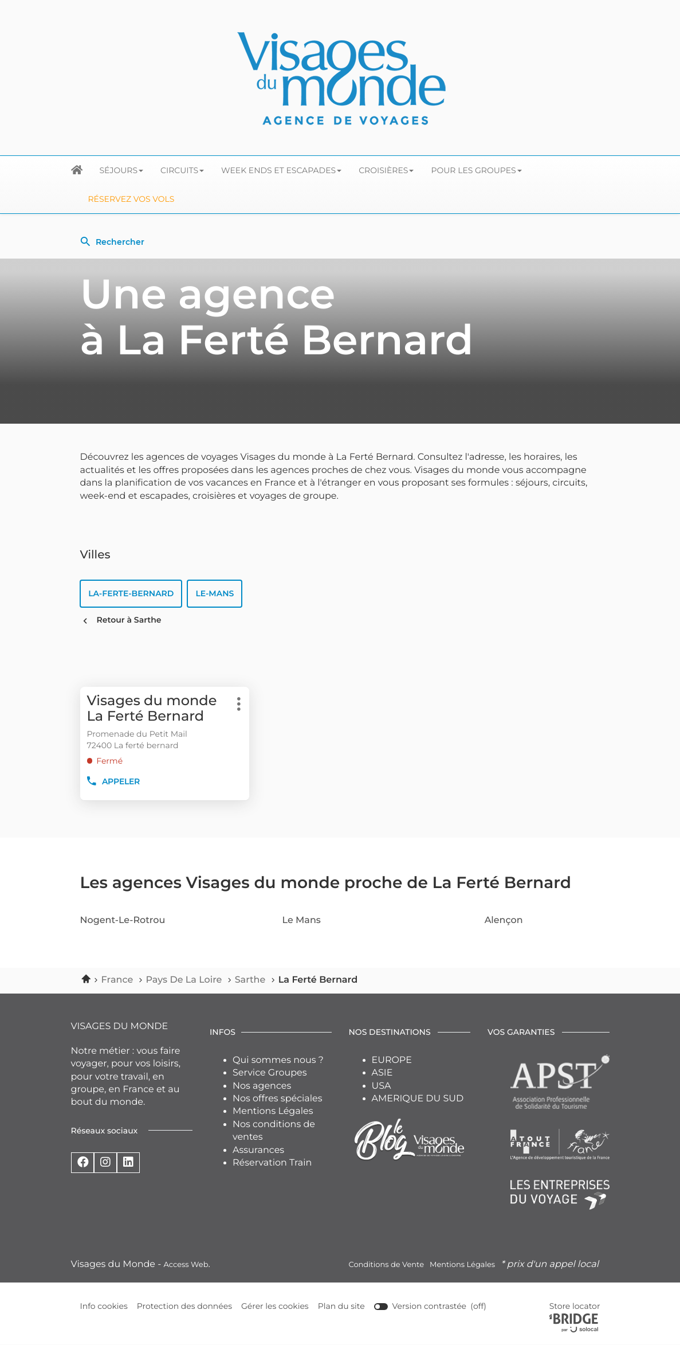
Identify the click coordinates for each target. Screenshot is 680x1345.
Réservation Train (272, 1163)
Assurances (258, 1150)
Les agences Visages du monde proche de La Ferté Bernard (325, 883)
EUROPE (392, 1060)
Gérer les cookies (275, 1306)
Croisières (386, 170)
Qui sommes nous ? (278, 1060)
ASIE (382, 1073)
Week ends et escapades (281, 170)
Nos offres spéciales (278, 1099)
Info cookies (104, 1306)
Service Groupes (270, 1073)
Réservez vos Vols (131, 199)
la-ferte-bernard (131, 593)
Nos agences (262, 1086)
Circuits (182, 170)
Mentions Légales (273, 1112)
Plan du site (341, 1306)
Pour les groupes (476, 170)
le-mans (215, 593)
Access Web (186, 1264)
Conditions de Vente (386, 1264)
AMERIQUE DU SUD (418, 1099)
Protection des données (185, 1306)
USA (381, 1086)
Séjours (122, 170)
